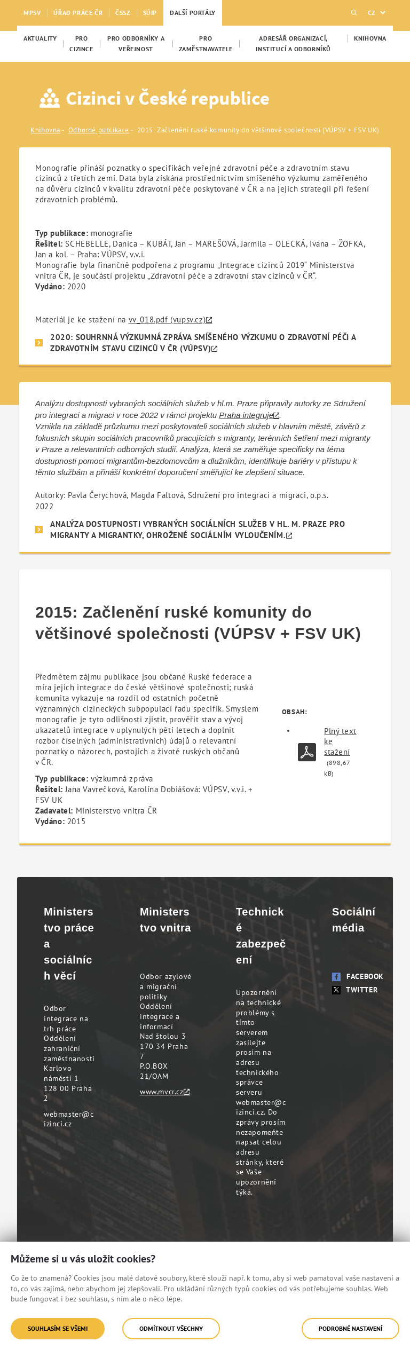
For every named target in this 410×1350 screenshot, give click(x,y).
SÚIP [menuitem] (150, 13)
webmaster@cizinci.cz (69, 1119)
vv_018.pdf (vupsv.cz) (167, 319)
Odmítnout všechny (171, 1328)
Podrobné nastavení (350, 1328)
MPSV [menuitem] (32, 13)
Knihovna (45, 130)
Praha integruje (246, 415)
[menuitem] (40, 38)
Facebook (358, 976)
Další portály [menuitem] (193, 13)
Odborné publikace (98, 130)
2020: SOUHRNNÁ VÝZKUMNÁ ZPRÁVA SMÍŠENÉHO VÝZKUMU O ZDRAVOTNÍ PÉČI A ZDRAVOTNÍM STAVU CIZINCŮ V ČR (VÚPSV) (203, 342)
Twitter (354, 989)
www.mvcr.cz (162, 1091)
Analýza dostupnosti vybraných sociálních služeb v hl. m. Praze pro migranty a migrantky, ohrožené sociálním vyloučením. (197, 529)
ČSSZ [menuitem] (122, 13)
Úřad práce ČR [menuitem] (77, 13)
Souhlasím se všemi (58, 1328)
